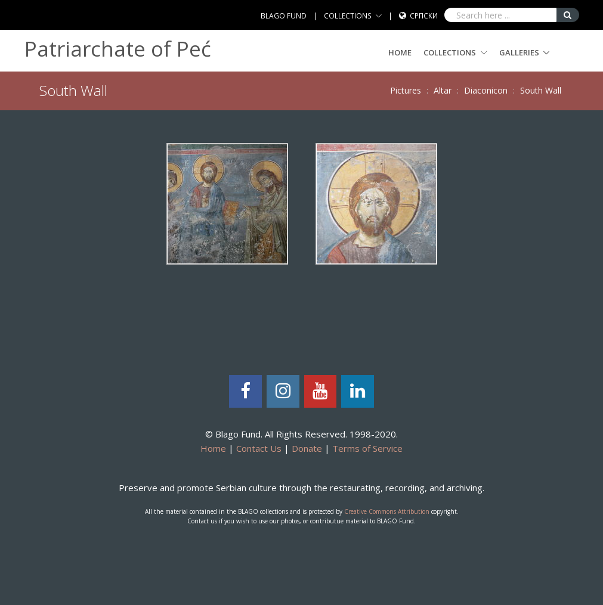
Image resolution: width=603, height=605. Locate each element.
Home (400, 52)
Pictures (405, 90)
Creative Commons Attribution (386, 511)
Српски (424, 16)
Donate (307, 448)
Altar (443, 90)
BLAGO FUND (284, 16)
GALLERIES (519, 52)
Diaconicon (486, 90)
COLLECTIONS (348, 16)
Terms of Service (367, 448)
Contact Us (259, 448)
